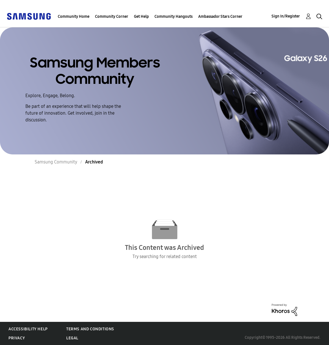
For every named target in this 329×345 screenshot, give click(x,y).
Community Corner (111, 16)
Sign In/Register (285, 16)
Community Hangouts (173, 16)
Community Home (73, 16)
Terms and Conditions (90, 329)
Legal (72, 338)
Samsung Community (56, 162)
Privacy (16, 338)
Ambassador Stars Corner (220, 16)
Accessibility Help (28, 329)
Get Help (141, 16)
